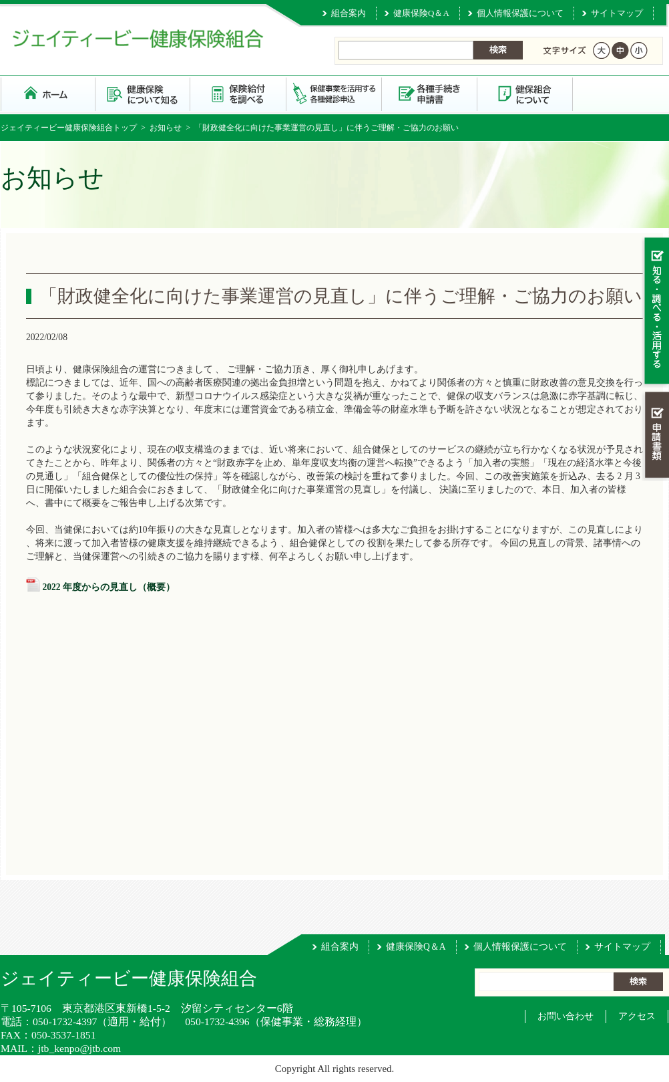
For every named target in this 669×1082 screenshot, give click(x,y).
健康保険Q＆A (421, 13)
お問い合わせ (565, 1016)
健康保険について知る (143, 93)
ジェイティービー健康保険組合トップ (69, 127)
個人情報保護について (520, 13)
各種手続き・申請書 (429, 93)
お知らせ (166, 127)
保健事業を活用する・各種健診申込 (334, 93)
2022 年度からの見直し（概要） (108, 587)
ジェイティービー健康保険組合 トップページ (48, 93)
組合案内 (348, 13)
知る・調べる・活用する (655, 312)
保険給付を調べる (238, 93)
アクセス (637, 1016)
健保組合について (525, 93)
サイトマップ (617, 13)
